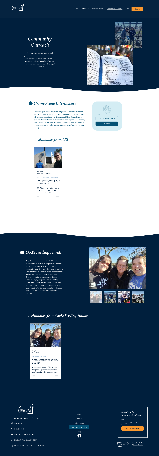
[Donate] (137, 9)
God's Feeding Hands (39, 356)
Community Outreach (79, 427)
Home (79, 414)
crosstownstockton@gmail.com (64, 125)
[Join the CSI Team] (107, 124)
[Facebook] (79, 436)
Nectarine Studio (137, 443)
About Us (79, 418)
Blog (79, 431)
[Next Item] (143, 268)
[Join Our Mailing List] (132, 428)
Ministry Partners (79, 423)
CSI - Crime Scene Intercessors (47, 177)
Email (97, 114)
